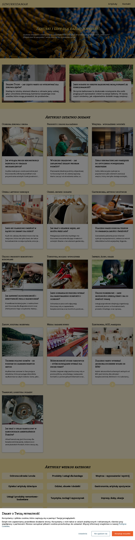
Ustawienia (82, 534)
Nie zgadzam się (100, 534)
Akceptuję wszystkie (122, 534)
